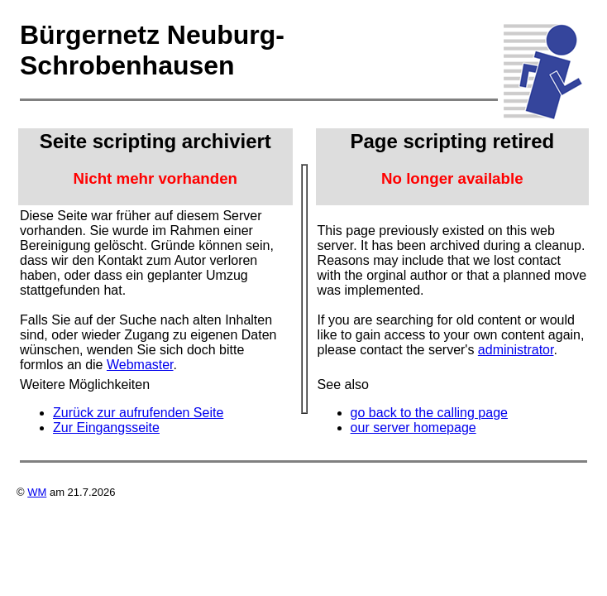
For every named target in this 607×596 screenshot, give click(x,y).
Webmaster (140, 365)
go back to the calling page (429, 413)
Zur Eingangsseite (106, 428)
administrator (516, 350)
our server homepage (413, 428)
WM (36, 492)
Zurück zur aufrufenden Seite (138, 413)
